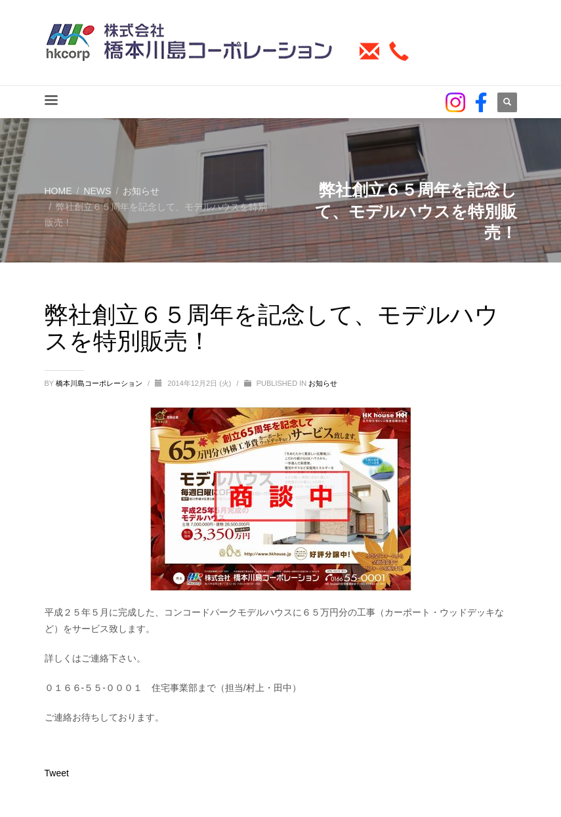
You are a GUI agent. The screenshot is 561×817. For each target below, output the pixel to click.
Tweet (57, 773)
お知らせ (322, 383)
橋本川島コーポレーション (100, 383)
